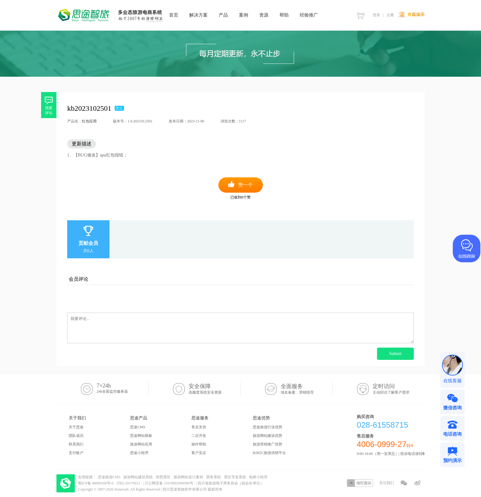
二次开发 (198, 435)
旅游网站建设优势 (267, 435)
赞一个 (245, 184)
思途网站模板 (141, 435)
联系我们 (76, 444)
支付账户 (76, 453)
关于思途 (76, 427)
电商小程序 (258, 477)
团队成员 (76, 435)
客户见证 (198, 453)
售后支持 (198, 427)
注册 (390, 15)
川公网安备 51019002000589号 (168, 483)
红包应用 (89, 121)
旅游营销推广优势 (267, 444)
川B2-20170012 (128, 483)
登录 (376, 15)
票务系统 (213, 477)
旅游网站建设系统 (138, 477)
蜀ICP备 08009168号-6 (96, 483)
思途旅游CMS (109, 477)
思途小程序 (139, 453)
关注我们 (386, 483)
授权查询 (360, 483)
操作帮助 (198, 444)
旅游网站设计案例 (188, 477)
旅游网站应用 (141, 444)
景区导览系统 (235, 477)
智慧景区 (163, 477)
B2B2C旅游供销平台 (269, 453)
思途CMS (137, 427)
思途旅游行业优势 (267, 427)
